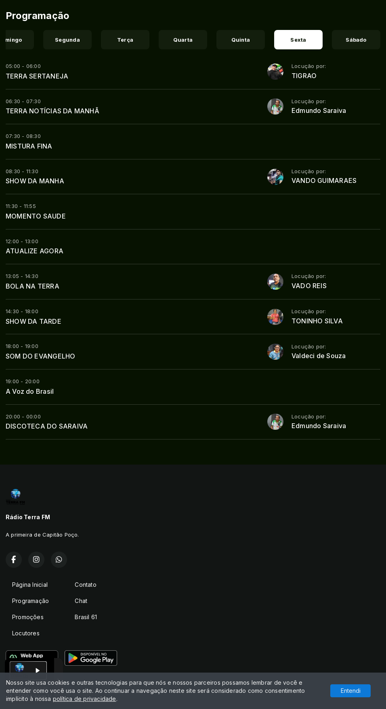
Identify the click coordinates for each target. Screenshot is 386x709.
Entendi (351, 690)
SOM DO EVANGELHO (40, 356)
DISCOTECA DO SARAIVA (47, 426)
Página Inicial (30, 584)
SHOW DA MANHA (35, 181)
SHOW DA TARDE (33, 321)
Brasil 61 (86, 616)
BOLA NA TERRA (32, 286)
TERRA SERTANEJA (37, 76)
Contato (85, 584)
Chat (81, 600)
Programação (30, 600)
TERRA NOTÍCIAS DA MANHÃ (52, 111)
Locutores (26, 633)
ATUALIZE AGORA (34, 251)
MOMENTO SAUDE (36, 216)
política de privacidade (84, 698)
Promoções (28, 616)
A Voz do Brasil (30, 391)
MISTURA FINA (29, 146)
